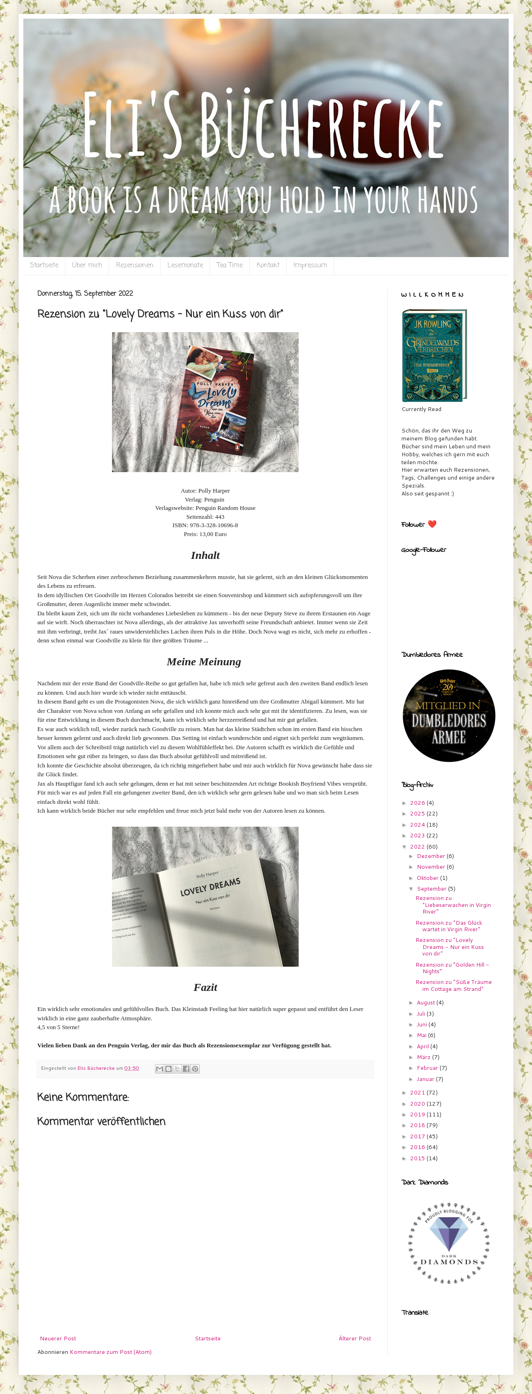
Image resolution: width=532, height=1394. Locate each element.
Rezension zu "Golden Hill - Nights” (452, 968)
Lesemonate (185, 266)
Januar (426, 1079)
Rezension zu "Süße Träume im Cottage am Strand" (453, 985)
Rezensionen (135, 266)
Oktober (428, 878)
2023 (418, 835)
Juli (422, 1014)
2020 (418, 1104)
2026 (418, 803)
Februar (428, 1068)
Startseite (44, 266)
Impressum (310, 266)
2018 (418, 1125)
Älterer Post (355, 1338)
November (432, 867)
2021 (418, 1092)
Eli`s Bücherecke (54, 33)
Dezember (432, 856)
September (432, 888)
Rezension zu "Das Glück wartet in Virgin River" (448, 926)
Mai (422, 1035)
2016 (418, 1147)
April (423, 1046)
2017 (418, 1136)
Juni (422, 1024)
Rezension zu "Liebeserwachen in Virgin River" (453, 904)
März (424, 1057)
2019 (418, 1114)
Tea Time (230, 266)
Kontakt (268, 266)
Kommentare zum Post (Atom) (111, 1352)
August (426, 1002)
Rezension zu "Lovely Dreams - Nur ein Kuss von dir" (449, 946)
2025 (418, 813)
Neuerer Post (58, 1338)
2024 (418, 825)
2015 (418, 1158)
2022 (418, 846)
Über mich (87, 266)
